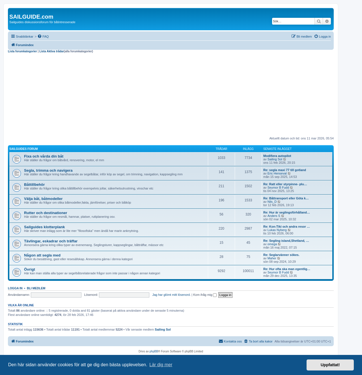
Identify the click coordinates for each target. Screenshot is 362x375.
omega (272, 244)
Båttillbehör (34, 184)
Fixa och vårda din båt (43, 156)
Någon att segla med (42, 255)
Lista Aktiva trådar (51, 51)
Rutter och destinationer (45, 213)
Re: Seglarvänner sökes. (281, 255)
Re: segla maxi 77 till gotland (284, 170)
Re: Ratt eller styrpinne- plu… (285, 184)
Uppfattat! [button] (330, 365)
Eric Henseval (277, 173)
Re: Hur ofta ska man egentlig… (286, 269)
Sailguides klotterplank (44, 227)
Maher (272, 258)
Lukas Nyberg (277, 230)
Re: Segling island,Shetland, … (286, 240)
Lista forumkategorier (22, 51)
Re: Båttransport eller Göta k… (286, 198)
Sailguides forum (23, 148)
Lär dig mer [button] (160, 364)
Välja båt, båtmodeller (43, 199)
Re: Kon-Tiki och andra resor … (286, 226)
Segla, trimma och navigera (48, 170)
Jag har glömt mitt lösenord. (171, 294)
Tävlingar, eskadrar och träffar (50, 241)
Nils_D (272, 201)
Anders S (274, 215)
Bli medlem (36, 288)
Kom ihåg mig (205, 294)
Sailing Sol (275, 159)
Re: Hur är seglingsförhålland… (286, 212)
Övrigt (29, 269)
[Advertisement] (171, 95)
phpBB (154, 351)
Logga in (15, 288)
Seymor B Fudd (278, 187)
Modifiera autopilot (277, 156)
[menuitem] (43, 36)
